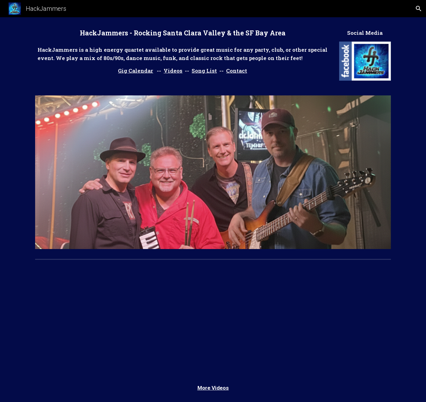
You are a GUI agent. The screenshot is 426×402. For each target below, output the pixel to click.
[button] (418, 8)
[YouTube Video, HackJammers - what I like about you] (304, 318)
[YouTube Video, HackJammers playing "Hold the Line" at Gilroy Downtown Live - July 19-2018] (121, 318)
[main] (182, 33)
